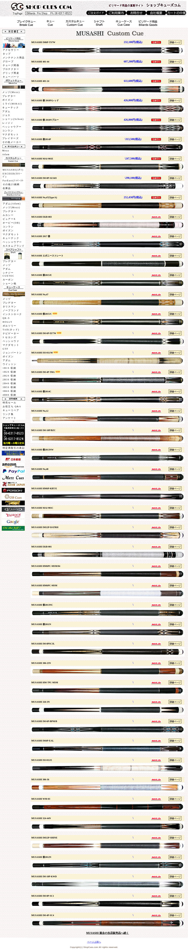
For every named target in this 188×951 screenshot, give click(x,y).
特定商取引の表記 (14, 448)
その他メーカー (12, 142)
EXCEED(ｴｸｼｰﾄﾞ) (12, 175)
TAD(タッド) (11, 329)
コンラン (7, 130)
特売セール (10, 402)
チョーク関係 (11, 65)
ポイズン (7, 100)
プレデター (9, 96)
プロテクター (11, 69)
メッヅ (7, 265)
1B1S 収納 (9, 368)
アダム (6, 111)
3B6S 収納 (9, 391)
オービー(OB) (11, 222)
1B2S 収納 (9, 372)
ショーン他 (10, 283)
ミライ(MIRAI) (12, 103)
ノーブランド (11, 310)
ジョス (6, 115)
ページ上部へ (94, 942)
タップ (7, 53)
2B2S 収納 (9, 375)
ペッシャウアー (12, 126)
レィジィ (7, 123)
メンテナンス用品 (14, 57)
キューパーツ (11, 76)
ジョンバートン (12, 352)
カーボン (8, 279)
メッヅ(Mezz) (11, 92)
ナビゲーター (11, 333)
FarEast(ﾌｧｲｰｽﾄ (13, 180)
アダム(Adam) (12, 203)
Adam (6, 154)
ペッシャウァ (11, 341)
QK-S (6, 318)
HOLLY (7, 322)
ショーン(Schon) (13, 119)
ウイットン (10, 364)
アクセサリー (11, 50)
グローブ (8, 61)
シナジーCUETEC (8, 274)
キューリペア (11, 410)
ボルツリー (10, 325)
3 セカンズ (9, 337)
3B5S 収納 (9, 387)
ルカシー (8, 215)
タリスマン (10, 306)
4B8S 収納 (9, 395)
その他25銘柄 (11, 184)
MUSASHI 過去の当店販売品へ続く (107, 933)
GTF (5, 348)
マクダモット (10, 134)
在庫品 (7, 188)
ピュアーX (9, 219)
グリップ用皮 (11, 73)
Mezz (5, 150)
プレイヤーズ (10, 138)
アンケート (10, 418)
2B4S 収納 (9, 383)
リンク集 (8, 414)
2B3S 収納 (9, 379)
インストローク (12, 314)
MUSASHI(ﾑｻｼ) (13, 169)
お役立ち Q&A (12, 406)
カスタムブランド (14, 246)
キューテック (10, 107)
